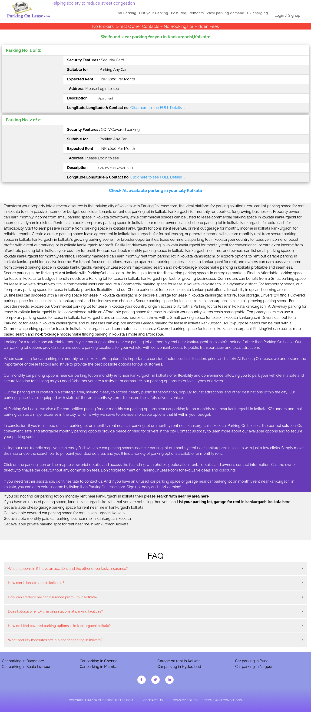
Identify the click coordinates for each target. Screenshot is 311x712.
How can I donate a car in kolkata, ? (36, 583)
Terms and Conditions (223, 700)
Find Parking (125, 13)
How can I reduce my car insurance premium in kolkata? (52, 597)
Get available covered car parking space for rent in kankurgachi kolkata (64, 513)
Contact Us (153, 700)
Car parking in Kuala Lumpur (26, 666)
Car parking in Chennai (99, 661)
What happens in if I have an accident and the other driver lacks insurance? (68, 569)
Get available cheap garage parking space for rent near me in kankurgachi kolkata (73, 507)
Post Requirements (187, 13)
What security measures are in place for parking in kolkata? (55, 640)
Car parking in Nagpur (254, 666)
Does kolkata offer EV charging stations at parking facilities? (55, 611)
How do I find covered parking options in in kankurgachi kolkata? (59, 626)
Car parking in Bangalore (23, 661)
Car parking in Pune (252, 661)
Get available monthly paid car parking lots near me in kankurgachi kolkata (67, 518)
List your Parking (153, 13)
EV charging (257, 13)
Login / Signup (287, 15)
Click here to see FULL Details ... (157, 107)
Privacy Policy (185, 700)
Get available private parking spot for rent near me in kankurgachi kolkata (66, 524)
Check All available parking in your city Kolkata (155, 190)
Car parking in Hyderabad (179, 666)
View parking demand (225, 13)
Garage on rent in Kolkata (179, 661)
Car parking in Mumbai (99, 666)
